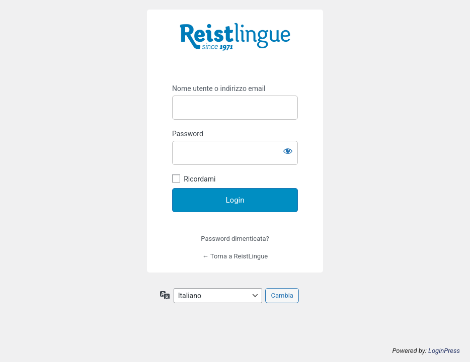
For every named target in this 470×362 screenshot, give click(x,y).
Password (187, 134)
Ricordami (199, 179)
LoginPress (444, 350)
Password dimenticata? (235, 238)
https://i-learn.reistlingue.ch (235, 44)
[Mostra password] (288, 151)
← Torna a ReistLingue (235, 256)
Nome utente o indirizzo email (218, 88)
